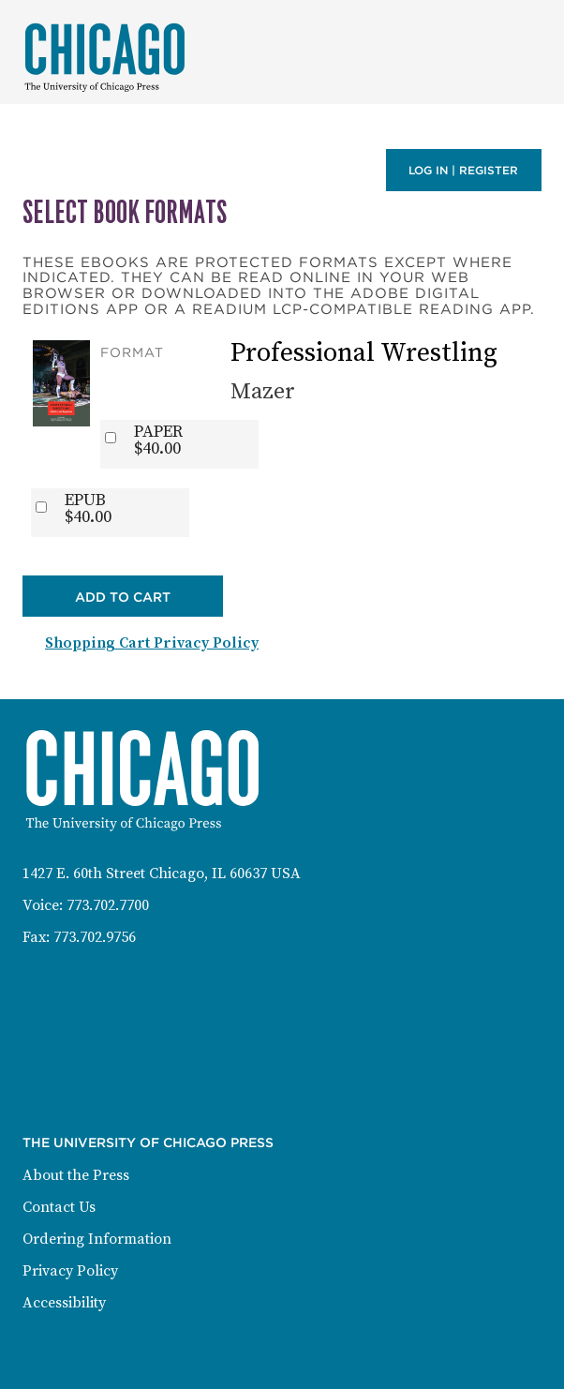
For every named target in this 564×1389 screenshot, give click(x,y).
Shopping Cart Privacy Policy (152, 643)
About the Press (75, 1175)
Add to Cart (123, 597)
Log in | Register (463, 170)
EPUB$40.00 (88, 509)
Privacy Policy (70, 1271)
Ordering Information (96, 1239)
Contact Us (59, 1207)
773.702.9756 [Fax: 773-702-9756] (94, 937)
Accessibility (64, 1302)
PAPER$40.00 (158, 440)
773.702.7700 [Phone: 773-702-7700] (108, 905)
